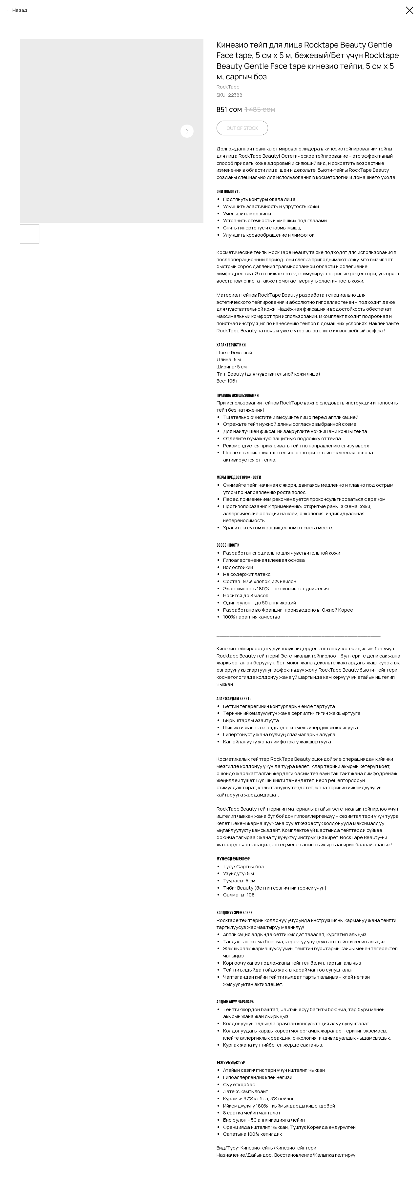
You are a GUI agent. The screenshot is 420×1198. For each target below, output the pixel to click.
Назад (19, 10)
